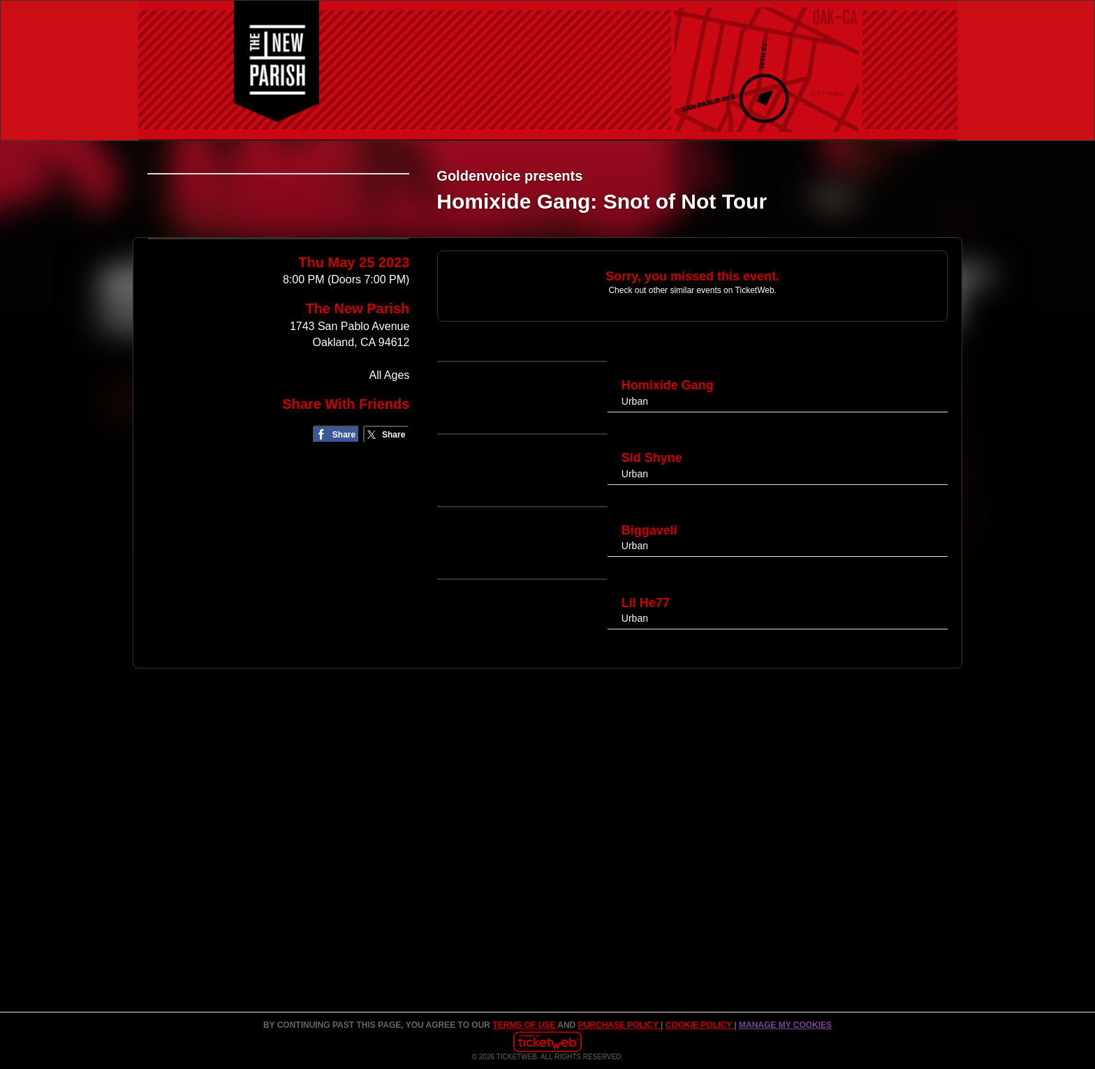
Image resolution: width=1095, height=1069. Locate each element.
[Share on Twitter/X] (386, 543)
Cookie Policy (700, 1025)
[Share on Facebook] (336, 543)
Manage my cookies (785, 1025)
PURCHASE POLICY (619, 1025)
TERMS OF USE (524, 1025)
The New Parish (357, 417)
